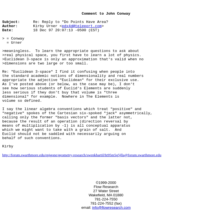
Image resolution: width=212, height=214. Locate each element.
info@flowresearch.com (111, 207)
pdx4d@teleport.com (82, 26)
